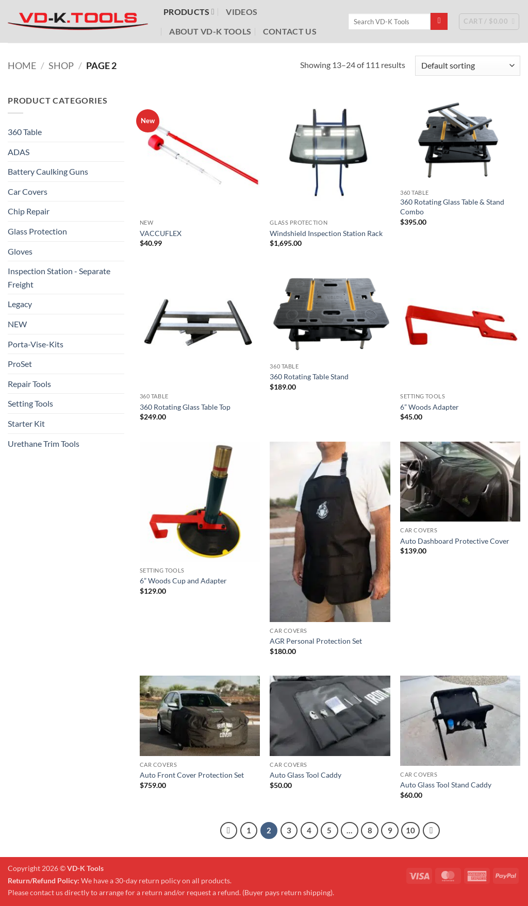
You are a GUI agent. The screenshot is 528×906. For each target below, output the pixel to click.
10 (410, 830)
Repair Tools (29, 384)
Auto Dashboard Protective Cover (454, 540)
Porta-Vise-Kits (35, 344)
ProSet (20, 363)
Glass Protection (37, 231)
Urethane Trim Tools (43, 443)
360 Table (25, 132)
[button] (489, 21)
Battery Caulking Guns (48, 171)
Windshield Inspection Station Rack (326, 233)
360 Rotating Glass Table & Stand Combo (452, 206)
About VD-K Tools (210, 31)
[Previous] (229, 831)
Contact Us (290, 31)
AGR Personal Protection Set (316, 640)
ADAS (18, 152)
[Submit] (439, 21)
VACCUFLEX (161, 233)
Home (22, 65)
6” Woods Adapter (429, 406)
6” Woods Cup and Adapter (183, 580)
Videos (241, 11)
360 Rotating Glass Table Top (185, 406)
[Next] (431, 831)
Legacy (20, 304)
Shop (61, 65)
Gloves (20, 251)
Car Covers (27, 191)
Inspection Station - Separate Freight (59, 277)
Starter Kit (26, 423)
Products (188, 12)
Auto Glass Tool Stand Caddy (445, 784)
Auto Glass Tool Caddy (305, 774)
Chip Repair (29, 211)
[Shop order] (467, 66)
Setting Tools (30, 403)
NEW (17, 324)
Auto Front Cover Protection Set (192, 774)
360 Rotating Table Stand (309, 376)
